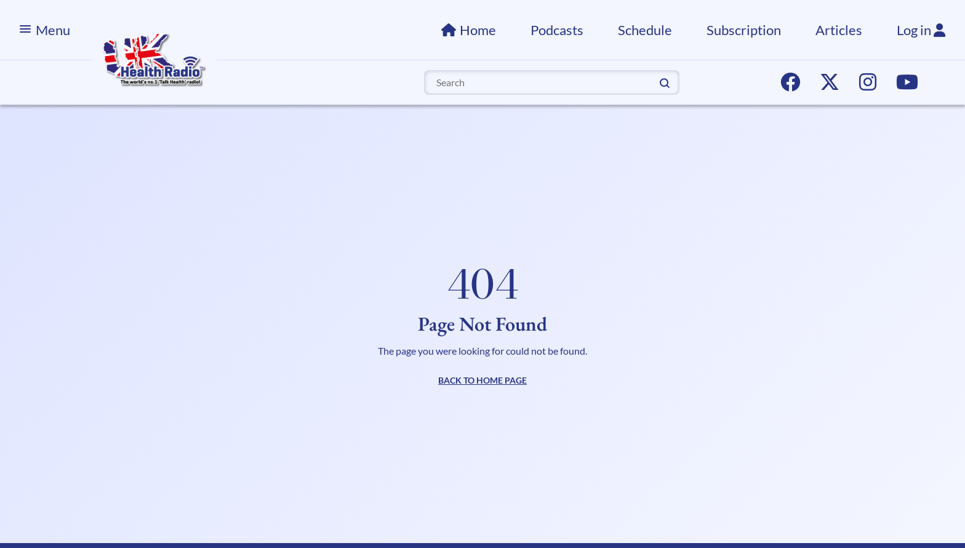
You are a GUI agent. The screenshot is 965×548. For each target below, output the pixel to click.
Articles (838, 30)
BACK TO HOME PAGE (482, 380)
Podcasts (557, 30)
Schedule (645, 30)
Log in (921, 30)
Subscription (744, 30)
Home (478, 30)
